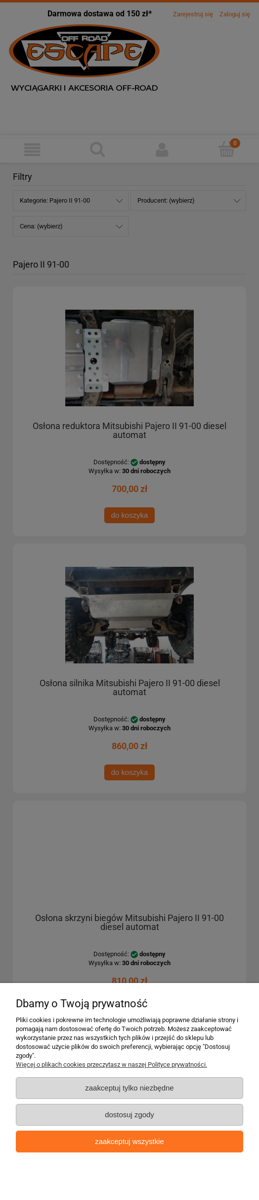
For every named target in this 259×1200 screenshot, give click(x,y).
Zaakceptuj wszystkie (129, 1141)
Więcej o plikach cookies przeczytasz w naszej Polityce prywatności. (111, 1064)
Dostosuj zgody (129, 1114)
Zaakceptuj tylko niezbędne (129, 1088)
